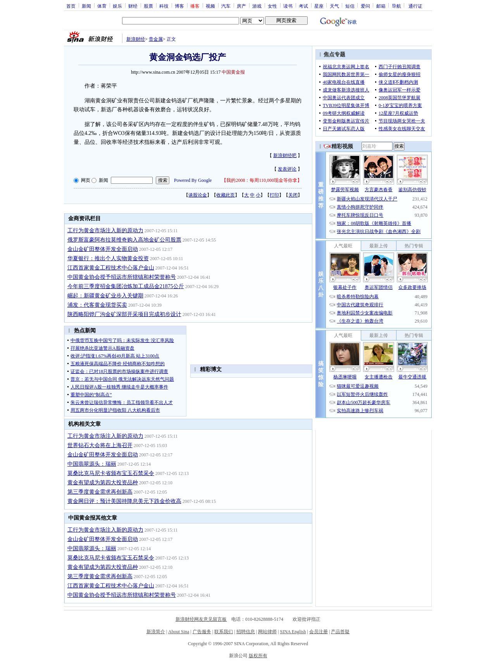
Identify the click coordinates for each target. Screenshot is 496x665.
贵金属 (156, 39)
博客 (179, 5)
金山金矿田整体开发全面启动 (102, 249)
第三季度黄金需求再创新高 (100, 492)
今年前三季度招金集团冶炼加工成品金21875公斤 (125, 286)
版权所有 (258, 655)
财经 (133, 5)
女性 (272, 5)
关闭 (293, 195)
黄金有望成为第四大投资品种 (102, 482)
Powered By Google (193, 180)
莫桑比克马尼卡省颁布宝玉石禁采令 (110, 473)
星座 (319, 5)
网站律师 (267, 631)
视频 (210, 5)
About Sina (178, 631)
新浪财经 (135, 39)
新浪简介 (155, 631)
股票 (148, 5)
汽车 (226, 5)
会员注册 (318, 631)
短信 (350, 5)
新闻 (86, 5)
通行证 (415, 5)
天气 (334, 5)
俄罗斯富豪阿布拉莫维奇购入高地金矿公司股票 (124, 240)
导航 (396, 5)
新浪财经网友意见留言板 (201, 619)
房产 (241, 5)
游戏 (257, 5)
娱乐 (117, 5)
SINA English (293, 631)
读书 (288, 5)
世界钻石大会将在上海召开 (100, 445)
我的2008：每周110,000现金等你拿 (261, 180)
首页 (71, 5)
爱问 (365, 5)
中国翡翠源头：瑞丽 (91, 464)
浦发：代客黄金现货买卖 (97, 305)
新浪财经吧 (284, 155)
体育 (102, 5)
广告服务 (202, 631)
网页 (85, 180)
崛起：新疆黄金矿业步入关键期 (105, 296)
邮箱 (381, 5)
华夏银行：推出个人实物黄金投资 (108, 258)
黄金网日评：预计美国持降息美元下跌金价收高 (124, 501)
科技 (164, 5)
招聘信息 (245, 631)
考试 (303, 5)
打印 (274, 195)
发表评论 (287, 169)
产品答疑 (340, 631)
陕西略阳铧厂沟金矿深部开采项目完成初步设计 (124, 314)
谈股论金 (197, 195)
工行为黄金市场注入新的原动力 (105, 230)
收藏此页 (225, 195)
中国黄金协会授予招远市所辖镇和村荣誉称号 (121, 277)
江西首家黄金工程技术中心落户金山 (110, 268)
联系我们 (223, 631)
